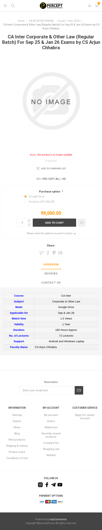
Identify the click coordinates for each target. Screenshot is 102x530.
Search (17, 421)
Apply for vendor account (85, 416)
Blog (17, 433)
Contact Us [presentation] (51, 282)
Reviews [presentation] (51, 273)
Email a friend (60, 253)
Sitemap (17, 415)
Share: (51, 245)
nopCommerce (58, 519)
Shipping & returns (17, 445)
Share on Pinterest (54, 253)
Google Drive (36, 196)
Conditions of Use (17, 458)
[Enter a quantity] (22, 223)
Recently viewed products (51, 435)
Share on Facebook (48, 253)
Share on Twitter (42, 253)
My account (51, 415)
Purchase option (50, 191)
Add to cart (54, 222)
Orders (51, 421)
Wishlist (51, 455)
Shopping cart (51, 449)
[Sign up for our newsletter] (47, 390)
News (17, 427)
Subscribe (79, 390)
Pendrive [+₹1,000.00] (41, 201)
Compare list (51, 443)
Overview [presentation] (51, 264)
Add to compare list (53, 168)
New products (17, 439)
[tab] (51, 264)
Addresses (51, 427)
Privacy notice (17, 452)
